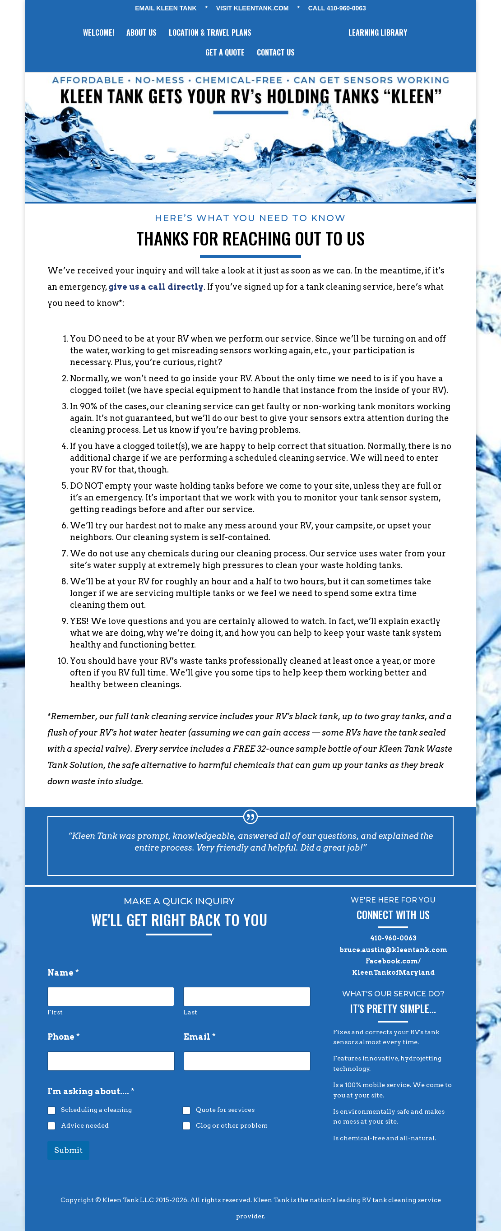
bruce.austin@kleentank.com (393, 949)
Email (200, 1036)
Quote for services (225, 1109)
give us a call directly (156, 287)
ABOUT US (140, 33)
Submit (68, 1150)
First (55, 1012)
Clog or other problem (232, 1125)
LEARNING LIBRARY (378, 33)
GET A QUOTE (225, 53)
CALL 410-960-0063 (337, 8)
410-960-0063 (393, 938)
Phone (63, 1036)
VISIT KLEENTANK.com (252, 8)
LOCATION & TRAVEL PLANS (209, 33)
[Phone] (110, 1061)
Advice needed (85, 1125)
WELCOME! (97, 33)
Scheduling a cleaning (96, 1109)
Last (191, 1012)
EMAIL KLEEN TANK (165, 8)
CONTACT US (276, 53)
